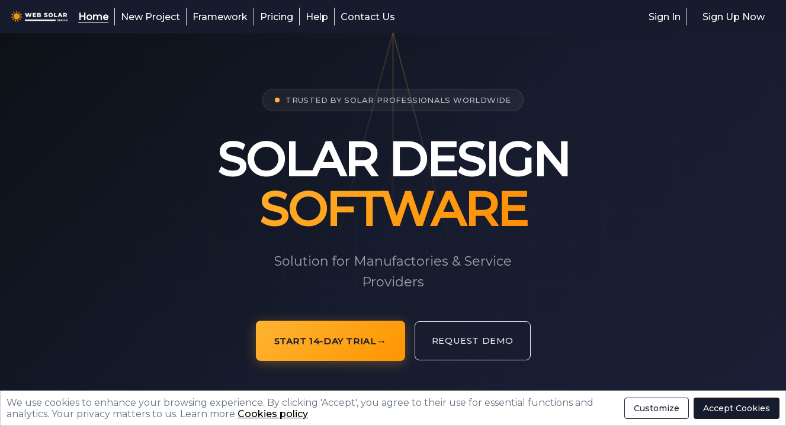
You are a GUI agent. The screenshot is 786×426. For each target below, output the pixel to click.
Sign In (665, 16)
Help (317, 16)
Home (93, 16)
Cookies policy (273, 413)
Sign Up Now (733, 16)
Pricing (276, 16)
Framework (220, 16)
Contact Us (368, 16)
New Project (150, 16)
